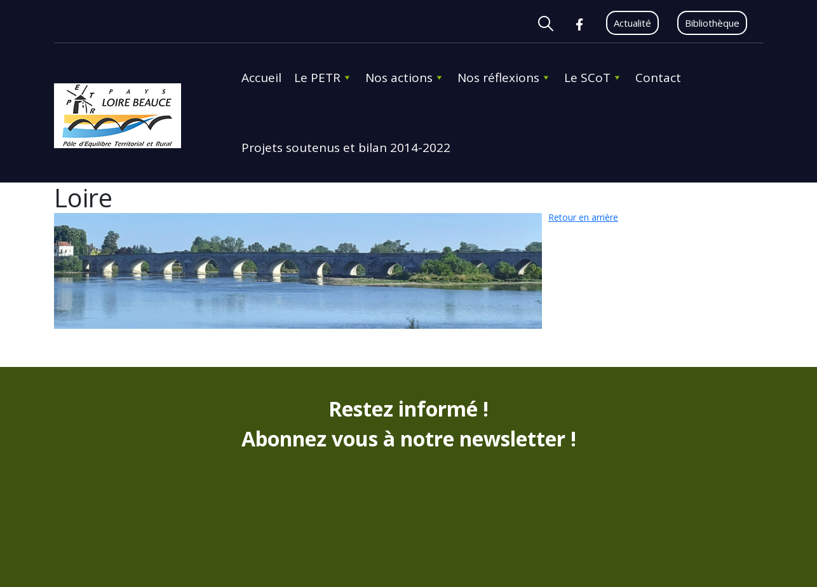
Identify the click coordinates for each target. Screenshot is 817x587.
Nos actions (405, 77)
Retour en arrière (583, 217)
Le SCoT (593, 77)
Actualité (632, 23)
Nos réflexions (504, 77)
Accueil (261, 77)
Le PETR (323, 77)
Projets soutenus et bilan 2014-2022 (345, 147)
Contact (658, 77)
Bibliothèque (712, 23)
